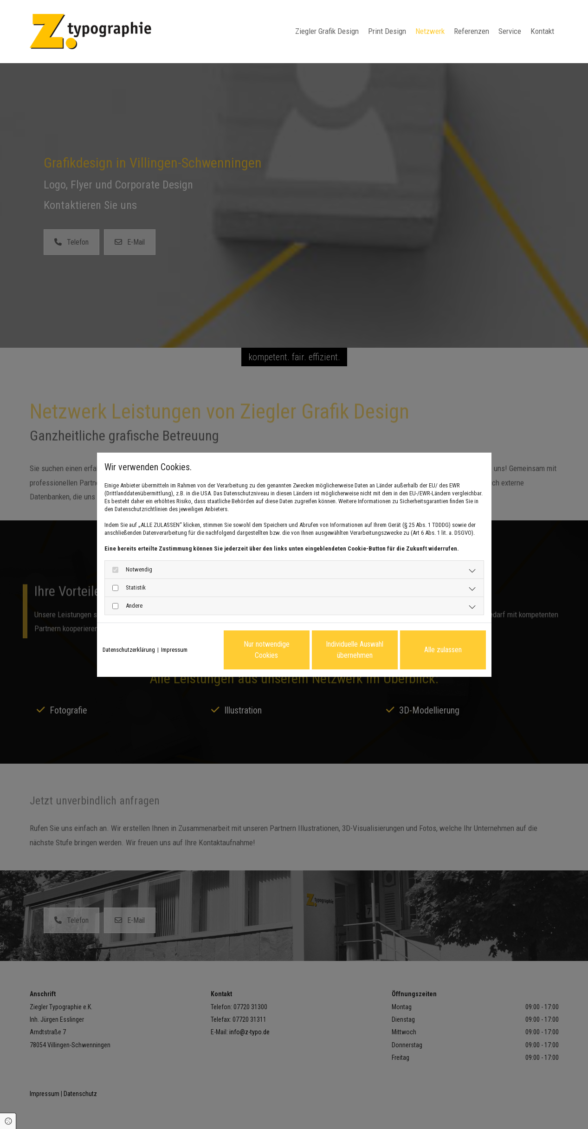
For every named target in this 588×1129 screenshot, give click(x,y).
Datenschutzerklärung (129, 649)
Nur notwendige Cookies (267, 650)
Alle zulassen (443, 649)
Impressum (174, 649)
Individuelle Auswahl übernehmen (354, 650)
